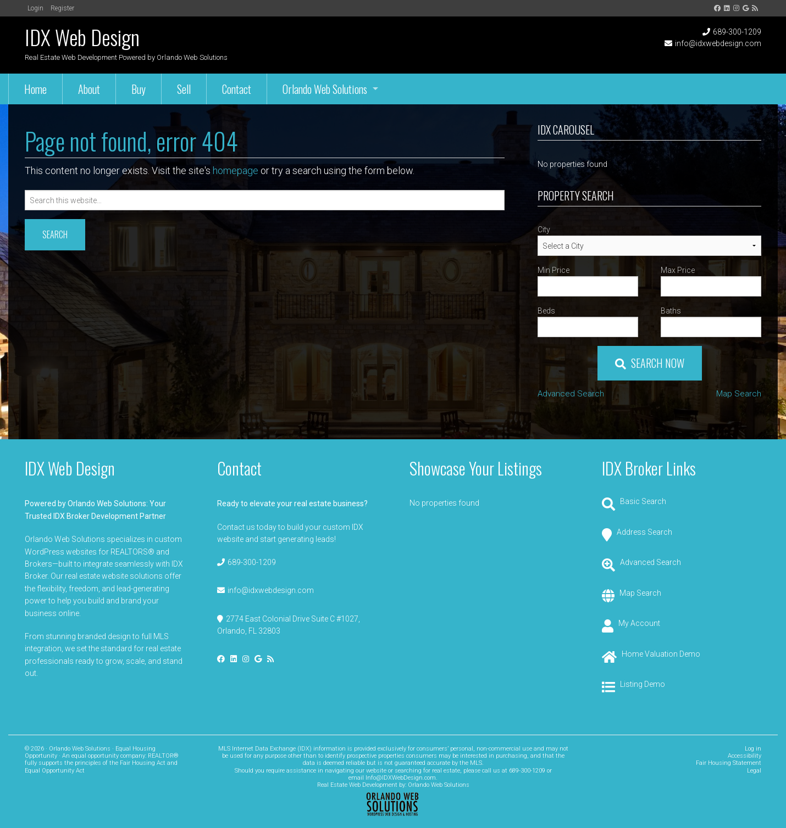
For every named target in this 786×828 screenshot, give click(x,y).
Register (62, 8)
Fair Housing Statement (728, 763)
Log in (753, 748)
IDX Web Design (82, 36)
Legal (754, 770)
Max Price (678, 270)
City (544, 229)
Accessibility (744, 755)
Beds (546, 310)
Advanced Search (571, 394)
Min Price (553, 270)
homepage (235, 170)
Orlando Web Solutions (438, 784)
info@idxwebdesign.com (718, 43)
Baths (671, 310)
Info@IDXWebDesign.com (401, 777)
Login (35, 8)
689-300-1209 (737, 31)
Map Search (738, 394)
